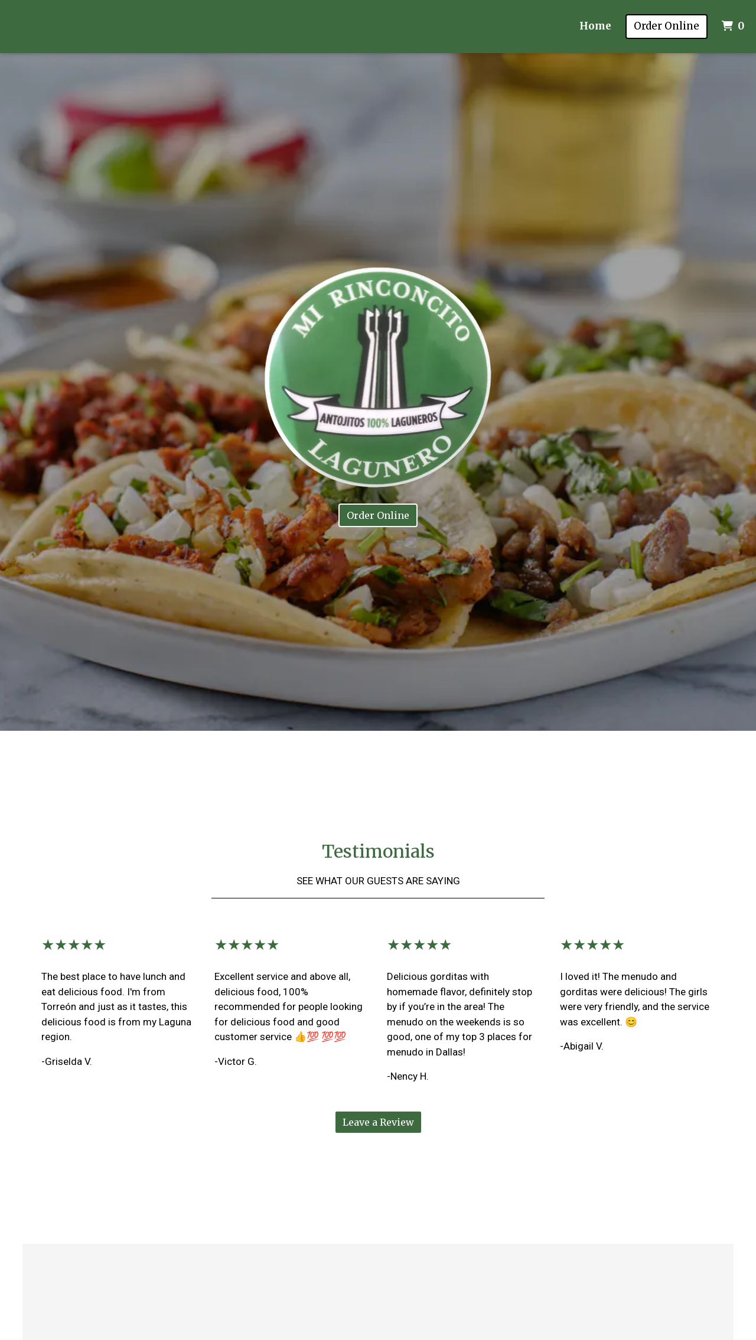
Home (595, 25)
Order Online (666, 25)
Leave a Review (378, 1122)
